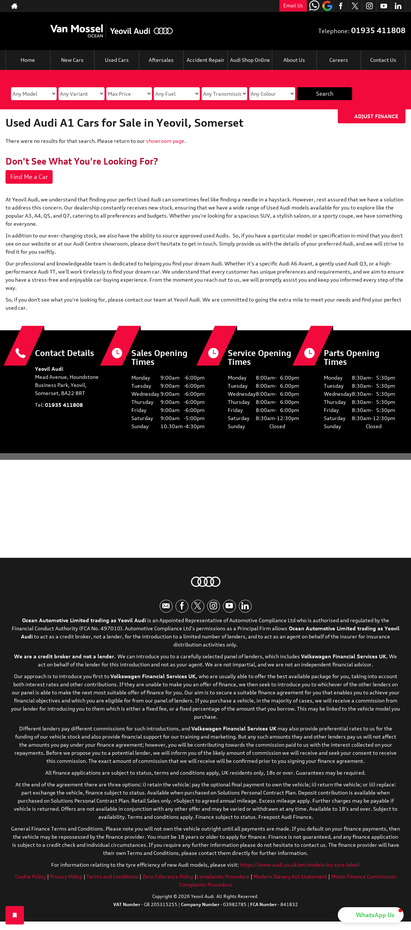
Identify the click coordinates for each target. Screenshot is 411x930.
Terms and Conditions (112, 876)
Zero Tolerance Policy (168, 876)
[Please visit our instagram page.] (369, 6)
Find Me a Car (29, 176)
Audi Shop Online (250, 60)
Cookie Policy (30, 876)
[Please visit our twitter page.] (355, 6)
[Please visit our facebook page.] (340, 6)
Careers (338, 60)
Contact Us (383, 60)
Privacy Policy (66, 876)
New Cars (72, 60)
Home (28, 60)
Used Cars (117, 60)
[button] (371, 915)
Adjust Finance (376, 116)
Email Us (293, 5)
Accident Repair (205, 60)
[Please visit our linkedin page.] (398, 6)
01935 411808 (378, 30)
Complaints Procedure (222, 876)
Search (324, 93)
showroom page (165, 141)
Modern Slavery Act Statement (290, 876)
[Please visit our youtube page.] (383, 6)
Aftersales (161, 60)
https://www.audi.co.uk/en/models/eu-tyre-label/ (300, 865)
